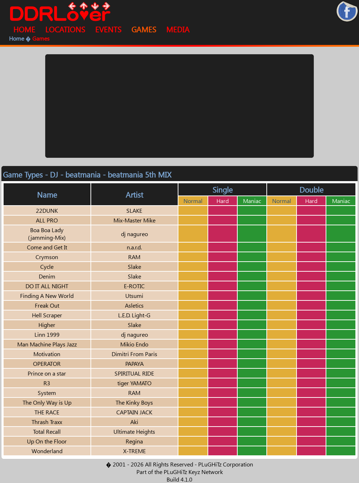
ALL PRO (47, 220)
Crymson (47, 257)
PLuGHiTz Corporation (225, 464)
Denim (47, 276)
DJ (54, 174)
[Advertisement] (180, 106)
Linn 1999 (47, 334)
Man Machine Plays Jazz (47, 344)
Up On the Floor (47, 441)
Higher (46, 324)
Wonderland (47, 451)
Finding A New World (47, 295)
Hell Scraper (47, 315)
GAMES (143, 29)
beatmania (83, 174)
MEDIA (178, 29)
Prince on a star (47, 373)
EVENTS (108, 29)
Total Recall (47, 431)
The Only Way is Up (47, 402)
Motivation (46, 354)
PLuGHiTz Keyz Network (193, 471)
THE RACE (46, 412)
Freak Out (47, 305)
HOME (24, 29)
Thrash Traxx (47, 422)
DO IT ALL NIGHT (46, 286)
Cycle (46, 266)
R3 (46, 383)
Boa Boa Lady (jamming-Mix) (47, 233)
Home (16, 38)
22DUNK (47, 210)
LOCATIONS (65, 29)
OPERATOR (47, 363)
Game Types (23, 174)
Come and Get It (47, 247)
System (47, 392)
